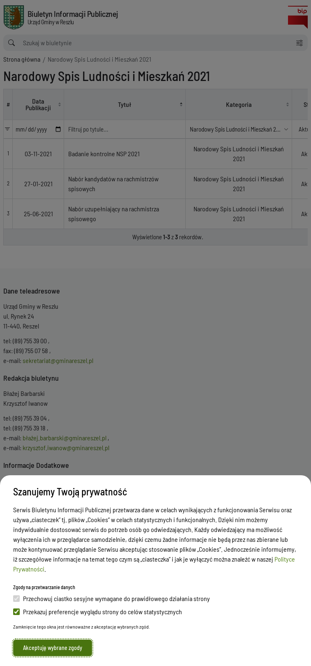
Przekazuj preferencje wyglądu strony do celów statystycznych (97, 611)
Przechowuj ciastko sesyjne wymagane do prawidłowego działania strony (111, 598)
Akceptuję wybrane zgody (52, 647)
